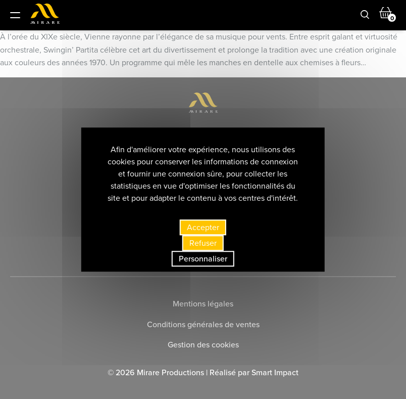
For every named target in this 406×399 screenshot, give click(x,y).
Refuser (203, 243)
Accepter (203, 227)
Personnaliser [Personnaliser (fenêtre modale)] (203, 258)
